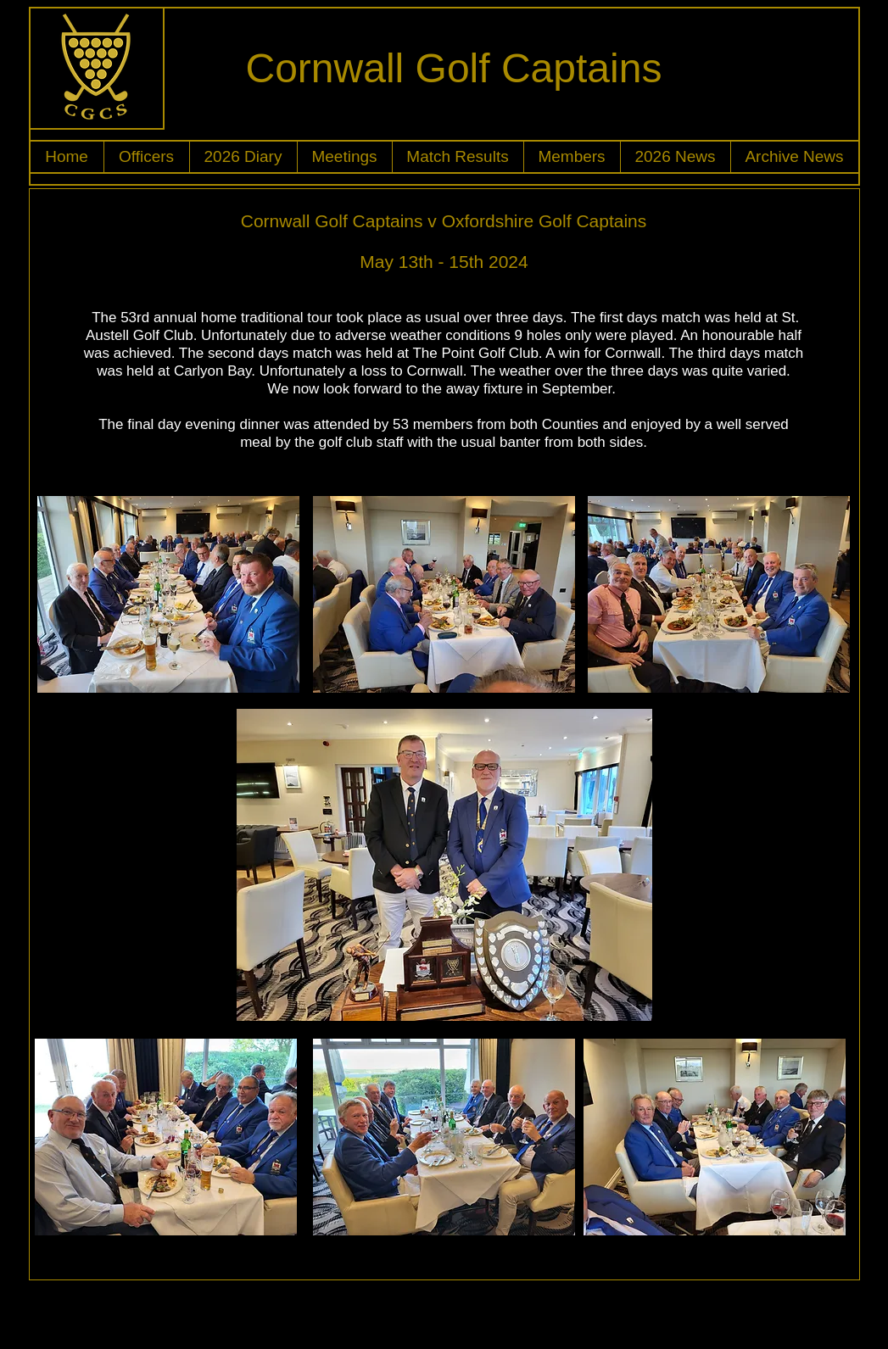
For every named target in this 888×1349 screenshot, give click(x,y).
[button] (146, 157)
